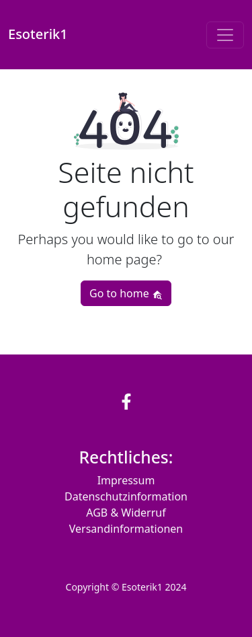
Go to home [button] (126, 293)
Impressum (126, 480)
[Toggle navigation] (225, 35)
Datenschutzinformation (126, 496)
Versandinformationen (126, 528)
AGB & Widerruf (125, 512)
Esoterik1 (38, 35)
